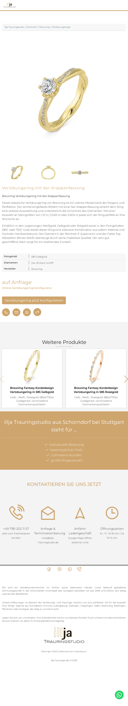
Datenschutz (65, 651)
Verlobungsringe (61, 27)
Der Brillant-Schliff (42, 262)
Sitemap (45, 651)
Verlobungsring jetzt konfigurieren (34, 300)
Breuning (45, 27)
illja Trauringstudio (14, 27)
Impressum (80, 651)
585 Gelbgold (39, 256)
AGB (54, 651)
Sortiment (31, 27)
